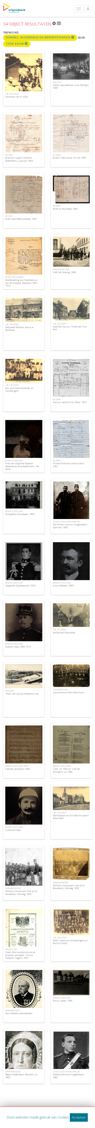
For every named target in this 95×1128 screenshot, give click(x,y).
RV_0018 (56, 206)
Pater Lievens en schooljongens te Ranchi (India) (70, 942)
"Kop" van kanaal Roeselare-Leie (22, 693)
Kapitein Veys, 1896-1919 (18, 646)
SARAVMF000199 (13, 888)
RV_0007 (9, 155)
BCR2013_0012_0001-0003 (16, 766)
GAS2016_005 (11, 949)
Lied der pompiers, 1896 (17, 768)
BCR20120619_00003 (14, 277)
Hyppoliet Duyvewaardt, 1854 (20, 585)
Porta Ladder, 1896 (63, 1000)
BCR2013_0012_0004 (62, 766)
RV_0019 (9, 216)
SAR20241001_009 (61, 269)
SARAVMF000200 (60, 882)
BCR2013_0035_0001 (14, 643)
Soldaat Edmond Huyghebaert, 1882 (69, 1076)
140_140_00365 (12, 324)
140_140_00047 (59, 629)
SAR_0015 (57, 82)
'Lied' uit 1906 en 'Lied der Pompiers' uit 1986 (66, 770)
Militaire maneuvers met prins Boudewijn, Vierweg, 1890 (21, 892)
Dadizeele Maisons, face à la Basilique (19, 328)
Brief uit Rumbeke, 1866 (65, 208)
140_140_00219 (12, 385)
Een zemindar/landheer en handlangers (19, 389)
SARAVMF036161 (13, 1010)
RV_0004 (56, 155)
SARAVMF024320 (13, 1071)
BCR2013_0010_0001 (14, 511)
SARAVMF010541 (60, 689)
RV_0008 (56, 399)
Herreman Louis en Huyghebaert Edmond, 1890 (70, 526)
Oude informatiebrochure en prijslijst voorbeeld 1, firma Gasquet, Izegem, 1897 (20, 955)
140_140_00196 (59, 937)
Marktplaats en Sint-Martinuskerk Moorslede (71, 817)
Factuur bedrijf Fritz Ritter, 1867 (70, 402)
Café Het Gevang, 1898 (64, 272)
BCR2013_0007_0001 (14, 582)
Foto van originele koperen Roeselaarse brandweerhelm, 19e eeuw (22, 466)
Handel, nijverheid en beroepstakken (40, 37)
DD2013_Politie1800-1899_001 (66, 1071)
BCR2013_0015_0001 (14, 827)
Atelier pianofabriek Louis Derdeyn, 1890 (71, 86)
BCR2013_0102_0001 (62, 582)
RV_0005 (56, 460)
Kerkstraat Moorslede (64, 632)
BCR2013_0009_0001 (62, 998)
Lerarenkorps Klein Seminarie (68, 692)
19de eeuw (17, 43)
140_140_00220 (12, 94)
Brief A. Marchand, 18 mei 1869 (69, 157)
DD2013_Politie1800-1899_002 (66, 521)
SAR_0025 (9, 690)
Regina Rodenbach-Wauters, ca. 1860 (21, 1076)
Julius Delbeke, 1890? (63, 585)
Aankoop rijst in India (16, 96)
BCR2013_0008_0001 (14, 460)
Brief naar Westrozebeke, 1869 (21, 218)
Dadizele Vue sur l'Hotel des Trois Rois (70, 328)
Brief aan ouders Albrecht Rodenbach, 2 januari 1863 (19, 159)
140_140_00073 (59, 812)
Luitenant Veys (13, 830)
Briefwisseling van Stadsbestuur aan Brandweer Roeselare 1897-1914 (21, 282)
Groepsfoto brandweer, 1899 (19, 514)
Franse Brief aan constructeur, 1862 (69, 465)
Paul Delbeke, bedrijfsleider (19, 1013)
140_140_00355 (59, 323)
